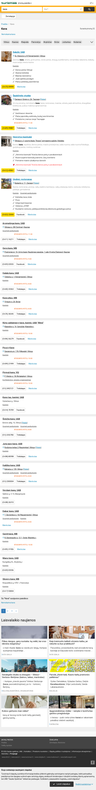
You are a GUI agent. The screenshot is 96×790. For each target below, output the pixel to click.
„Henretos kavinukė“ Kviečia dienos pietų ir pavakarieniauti (38, 165)
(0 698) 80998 (8, 456)
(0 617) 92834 (8, 591)
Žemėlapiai (53, 740)
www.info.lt (5, 757)
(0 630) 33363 (8, 289)
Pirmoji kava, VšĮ (11, 372)
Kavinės (16, 66)
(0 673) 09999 (8, 87)
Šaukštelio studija (22, 95)
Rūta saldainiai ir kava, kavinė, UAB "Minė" (23, 322)
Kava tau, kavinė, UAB (13, 397)
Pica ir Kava (8, 347)
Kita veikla (7, 655)
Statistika (4, 754)
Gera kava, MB (10, 248)
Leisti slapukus (61, 784)
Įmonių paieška (25, 3)
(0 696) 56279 (8, 339)
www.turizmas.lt (27, 757)
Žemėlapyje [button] (8, 16)
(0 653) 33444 (8, 215)
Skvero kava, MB (11, 579)
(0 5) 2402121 (8, 388)
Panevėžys (36, 42)
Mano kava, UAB (11, 558)
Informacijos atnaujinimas (81, 751)
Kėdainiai (77, 42)
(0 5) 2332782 (8, 435)
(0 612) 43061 (8, 170)
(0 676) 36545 (8, 314)
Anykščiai (48, 42)
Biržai (56, 42)
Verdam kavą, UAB (12, 490)
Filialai (43, 99)
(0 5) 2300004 (8, 481)
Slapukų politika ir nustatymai (59, 751)
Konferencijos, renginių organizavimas (17, 380)
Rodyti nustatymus (84, 784)
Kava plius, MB (10, 298)
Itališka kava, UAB (11, 465)
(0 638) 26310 (8, 502)
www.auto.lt (15, 757)
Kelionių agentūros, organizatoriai (18, 691)
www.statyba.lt (40, 757)
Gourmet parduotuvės (28, 193)
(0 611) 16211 (8, 239)
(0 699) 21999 (8, 364)
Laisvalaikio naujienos (18, 620)
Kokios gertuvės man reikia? (15, 711)
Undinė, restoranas (22, 179)
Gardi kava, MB (10, 534)
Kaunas (15, 42)
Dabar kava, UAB (11, 511)
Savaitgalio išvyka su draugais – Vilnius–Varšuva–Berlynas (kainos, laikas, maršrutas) (23, 675)
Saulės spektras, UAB (14, 751)
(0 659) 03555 (8, 264)
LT (92, 3)
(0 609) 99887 (8, 128)
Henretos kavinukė (22, 137)
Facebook (20, 215)
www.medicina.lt (53, 757)
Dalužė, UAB (19, 52)
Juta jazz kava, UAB (12, 443)
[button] (92, 42)
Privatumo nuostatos (40, 751)
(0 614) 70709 (8, 410)
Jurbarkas (66, 42)
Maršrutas (21, 87)
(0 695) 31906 (8, 549)
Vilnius (6, 42)
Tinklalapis (21, 128)
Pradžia (4, 743)
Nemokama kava (8, 34)
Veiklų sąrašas (6, 745)
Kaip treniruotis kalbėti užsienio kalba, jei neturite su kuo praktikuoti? (68, 642)
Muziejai (53, 691)
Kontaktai (27, 751)
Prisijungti (13, 754)
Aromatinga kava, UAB (14, 223)
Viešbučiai (54, 724)
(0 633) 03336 (8, 570)
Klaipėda (24, 42)
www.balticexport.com (68, 757)
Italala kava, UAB (11, 273)
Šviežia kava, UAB (11, 419)
